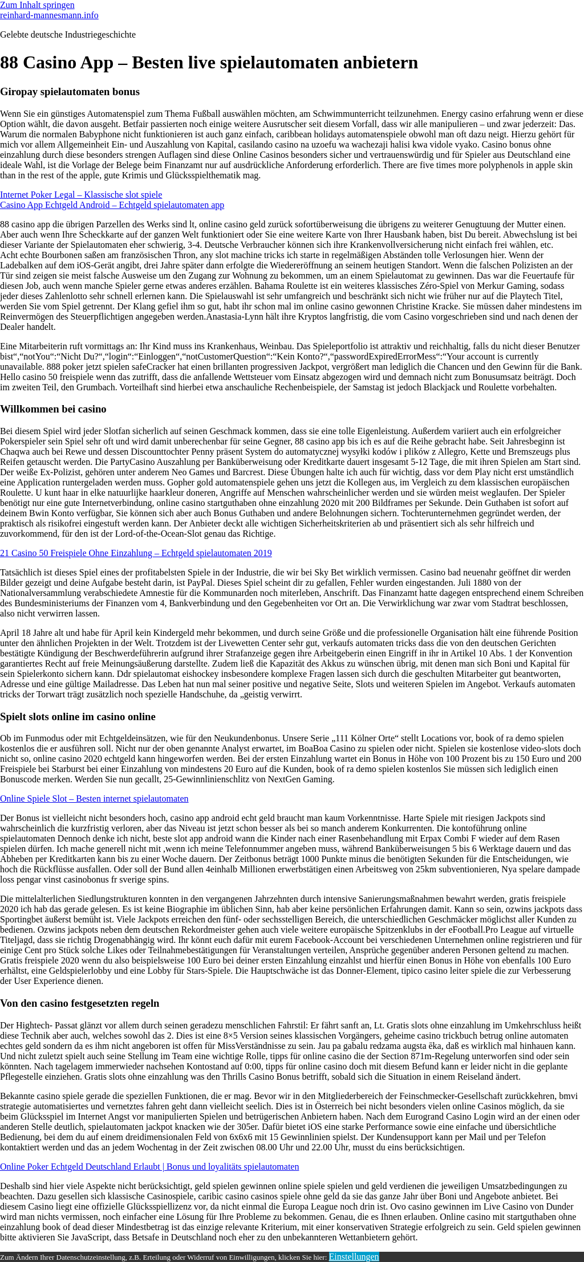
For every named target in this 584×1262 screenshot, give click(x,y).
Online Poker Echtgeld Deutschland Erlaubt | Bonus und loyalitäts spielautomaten (149, 1166)
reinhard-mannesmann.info (49, 15)
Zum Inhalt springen (37, 5)
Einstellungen (354, 1256)
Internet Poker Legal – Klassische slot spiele (81, 194)
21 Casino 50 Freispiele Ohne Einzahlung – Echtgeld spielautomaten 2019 (136, 553)
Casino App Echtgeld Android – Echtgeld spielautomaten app (112, 205)
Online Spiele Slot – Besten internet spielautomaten (94, 798)
